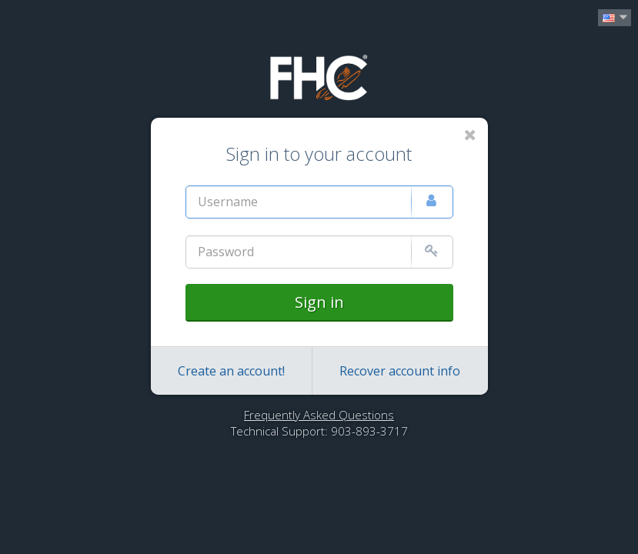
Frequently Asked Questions (319, 414)
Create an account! (231, 370)
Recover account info (399, 370)
